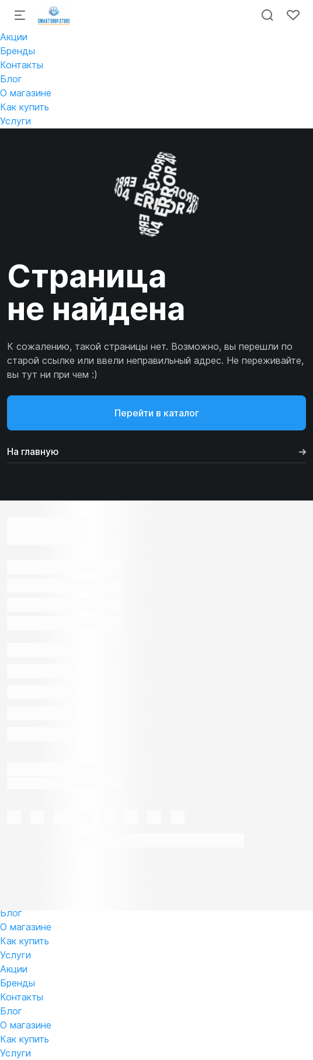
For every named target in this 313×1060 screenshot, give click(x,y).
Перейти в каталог (156, 413)
